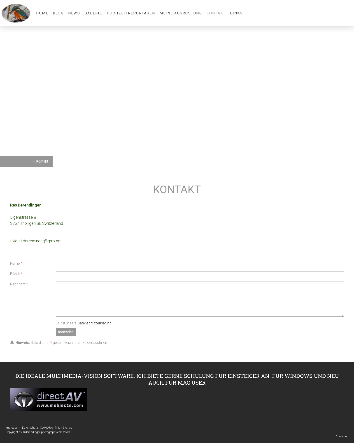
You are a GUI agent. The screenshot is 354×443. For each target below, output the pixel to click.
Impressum (13, 427)
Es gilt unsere (84, 323)
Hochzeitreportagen (131, 13)
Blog (58, 13)
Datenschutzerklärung (94, 323)
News (74, 13)
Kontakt (216, 13)
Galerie (93, 13)
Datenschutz (30, 427)
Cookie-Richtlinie (50, 427)
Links (236, 13)
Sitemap (67, 427)
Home (42, 13)
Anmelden (342, 436)
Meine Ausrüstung (181, 13)
